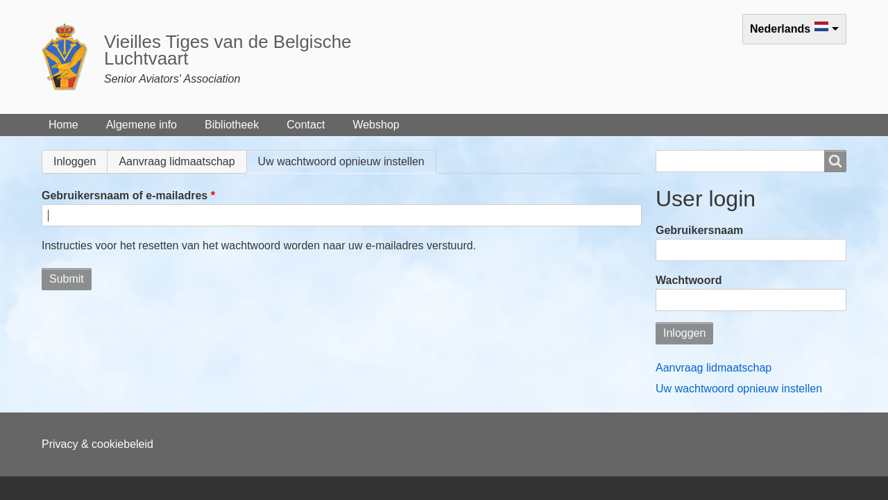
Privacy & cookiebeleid (97, 444)
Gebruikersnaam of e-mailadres (124, 195)
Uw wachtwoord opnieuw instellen (347, 161)
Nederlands (780, 29)
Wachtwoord (689, 280)
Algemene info (141, 125)
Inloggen (74, 161)
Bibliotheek (232, 125)
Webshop (375, 125)
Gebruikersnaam (699, 230)
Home (63, 125)
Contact (306, 125)
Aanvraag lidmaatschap (176, 161)
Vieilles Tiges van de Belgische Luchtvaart (228, 50)
